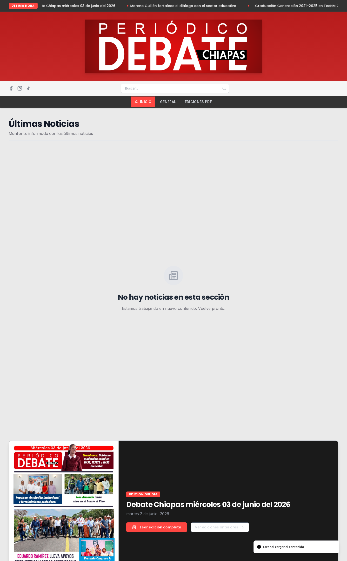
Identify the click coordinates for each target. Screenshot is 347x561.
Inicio (143, 102)
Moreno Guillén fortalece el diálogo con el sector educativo (185, 5)
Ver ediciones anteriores (220, 527)
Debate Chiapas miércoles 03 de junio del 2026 (76, 5)
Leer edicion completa (156, 527)
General (168, 102)
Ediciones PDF (198, 102)
